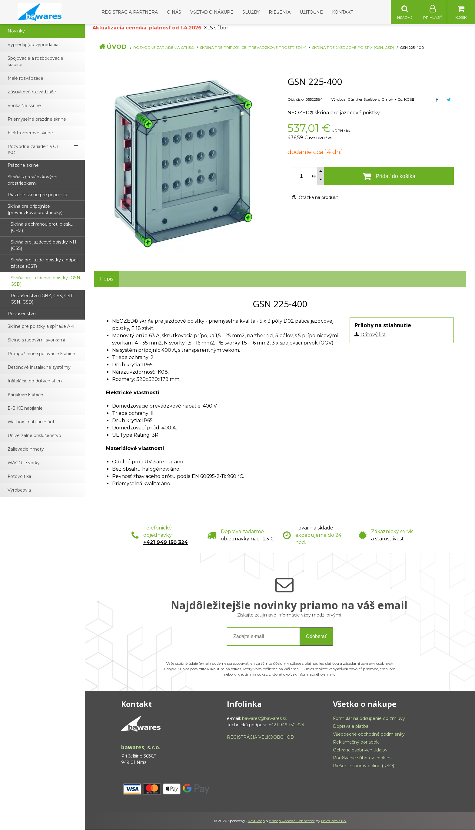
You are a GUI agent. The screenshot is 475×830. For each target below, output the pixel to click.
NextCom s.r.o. (334, 821)
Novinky (16, 31)
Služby (251, 12)
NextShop (256, 821)
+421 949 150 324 (165, 543)
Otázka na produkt (315, 197)
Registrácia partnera (129, 12)
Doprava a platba (350, 726)
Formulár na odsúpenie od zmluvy (369, 718)
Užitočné (311, 12)
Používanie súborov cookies (362, 758)
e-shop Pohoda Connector (292, 821)
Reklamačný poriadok (356, 742)
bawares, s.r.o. (141, 747)
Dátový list (373, 335)
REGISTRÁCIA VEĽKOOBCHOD (260, 737)
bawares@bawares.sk (264, 718)
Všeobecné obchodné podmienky (369, 734)
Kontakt (342, 12)
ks (314, 176)
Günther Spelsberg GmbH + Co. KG (380, 99)
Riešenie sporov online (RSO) (363, 766)
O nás (174, 12)
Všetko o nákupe (211, 12)
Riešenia (280, 12)
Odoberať (316, 636)
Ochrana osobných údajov (360, 750)
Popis (106, 279)
